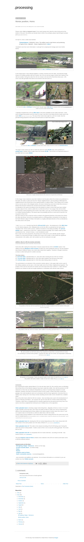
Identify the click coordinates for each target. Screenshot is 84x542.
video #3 (48, 355)
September (21, 503)
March (20, 520)
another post (19, 151)
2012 (18, 494)
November (21, 498)
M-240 (49, 149)
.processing (23, 7)
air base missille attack (22, 447)
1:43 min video (21, 260)
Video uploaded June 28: (22, 432)
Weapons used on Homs (32, 248)
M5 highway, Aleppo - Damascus (25, 445)
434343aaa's (48, 69)
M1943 (30, 153)
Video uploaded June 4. (22, 408)
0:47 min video (21, 256)
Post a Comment (22, 480)
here (52, 108)
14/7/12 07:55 (22, 477)
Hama (17, 449)
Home (42, 483)
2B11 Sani (36, 112)
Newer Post (18, 483)
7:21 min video (21, 258)
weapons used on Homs (27, 437)
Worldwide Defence (64, 145)
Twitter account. (29, 459)
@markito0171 (56, 422)
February (20, 522)
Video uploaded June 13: (22, 426)
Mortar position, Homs (23, 517)
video (48, 44)
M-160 (46, 151)
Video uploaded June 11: (22, 421)
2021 (18, 492)
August (20, 505)
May (19, 511)
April (19, 513)
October (20, 500)
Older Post (65, 483)
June (19, 509)
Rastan (18, 450)
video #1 (68, 329)
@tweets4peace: (24, 42)
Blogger (56, 537)
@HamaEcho (29, 434)
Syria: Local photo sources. (24, 454)
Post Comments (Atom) (27, 486)
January (20, 524)
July (19, 507)
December (21, 496)
